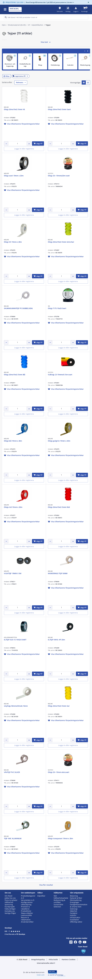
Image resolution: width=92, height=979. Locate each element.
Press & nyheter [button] (11, 900)
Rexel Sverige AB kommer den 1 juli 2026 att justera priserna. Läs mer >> (49, 2)
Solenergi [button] (74, 909)
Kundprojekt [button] (10, 907)
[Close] (88, 2)
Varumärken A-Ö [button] (27, 900)
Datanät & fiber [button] (76, 898)
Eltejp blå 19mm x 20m (13, 441)
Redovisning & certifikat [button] (59, 901)
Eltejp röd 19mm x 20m (13, 507)
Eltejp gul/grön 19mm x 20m (59, 441)
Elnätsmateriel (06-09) (17, 25)
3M (49, 306)
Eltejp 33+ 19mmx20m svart (59, 176)
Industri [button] (73, 915)
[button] (46, 76)
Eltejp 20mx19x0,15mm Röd (59, 507)
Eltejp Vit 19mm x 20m (13, 242)
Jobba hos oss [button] (10, 898)
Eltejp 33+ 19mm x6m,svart (58, 772)
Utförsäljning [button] (26, 904)
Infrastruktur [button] (75, 917)
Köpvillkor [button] (41, 896)
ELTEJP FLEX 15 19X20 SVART (15, 640)
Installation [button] (74, 920)
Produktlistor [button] (26, 911)
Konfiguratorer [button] (27, 902)
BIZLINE (6, 107)
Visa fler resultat (46, 885)
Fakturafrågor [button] (10, 909)
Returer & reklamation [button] (26, 918)
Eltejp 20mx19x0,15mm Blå (14, 374)
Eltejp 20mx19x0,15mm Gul (58, 706)
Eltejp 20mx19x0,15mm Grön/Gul (61, 242)
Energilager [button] (74, 902)
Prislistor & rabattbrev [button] (25, 908)
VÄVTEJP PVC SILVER (12, 772)
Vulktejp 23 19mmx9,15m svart (60, 374)
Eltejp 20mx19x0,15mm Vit (14, 109)
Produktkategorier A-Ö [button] (28, 897)
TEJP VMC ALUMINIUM (12, 838)
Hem (4, 25)
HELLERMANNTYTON (10, 637)
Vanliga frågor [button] (10, 913)
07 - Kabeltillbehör (35, 25)
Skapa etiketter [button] (27, 913)
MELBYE (6, 173)
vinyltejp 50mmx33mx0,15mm (16, 706)
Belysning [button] (74, 896)
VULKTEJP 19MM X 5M (12, 573)
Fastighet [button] (73, 913)
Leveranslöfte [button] (26, 915)
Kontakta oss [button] (10, 911)
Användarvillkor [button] (27, 922)
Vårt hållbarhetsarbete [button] (61, 897)
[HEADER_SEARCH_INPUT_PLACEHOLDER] (46, 17)
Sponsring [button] (9, 904)
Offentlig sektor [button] (76, 922)
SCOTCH (50, 173)
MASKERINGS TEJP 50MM (57, 573)
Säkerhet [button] (73, 911)
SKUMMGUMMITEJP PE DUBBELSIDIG (18, 308)
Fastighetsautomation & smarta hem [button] (78, 905)
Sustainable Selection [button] (58, 905)
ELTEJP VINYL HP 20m (56, 640)
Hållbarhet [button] (9, 902)
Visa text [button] (46, 42)
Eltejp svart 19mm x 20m (13, 176)
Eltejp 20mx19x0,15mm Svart (59, 109)
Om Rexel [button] (8, 896)
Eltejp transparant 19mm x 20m (60, 838)
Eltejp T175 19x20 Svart (57, 308)
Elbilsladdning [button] (75, 900)
